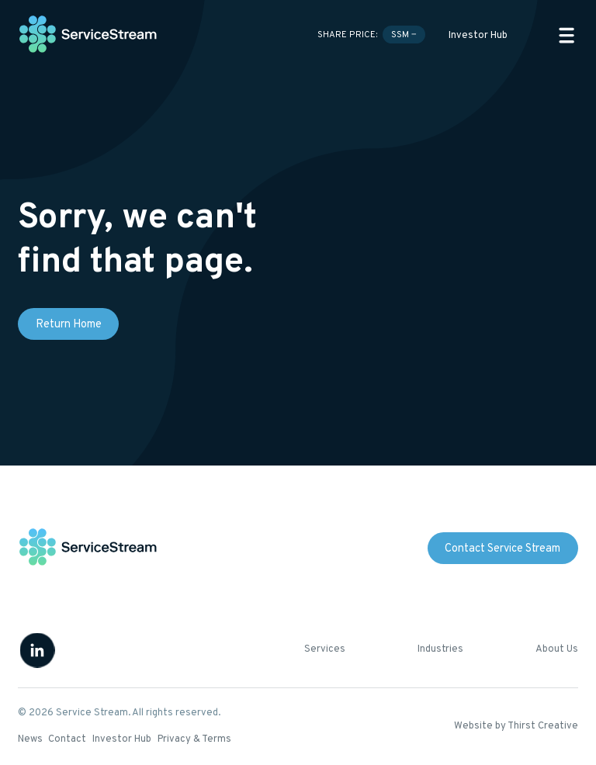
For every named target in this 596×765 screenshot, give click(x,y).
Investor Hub (478, 35)
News (30, 739)
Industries (440, 649)
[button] (566, 35)
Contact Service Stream (502, 549)
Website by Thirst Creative (516, 726)
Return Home (69, 324)
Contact (67, 739)
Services (324, 649)
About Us (556, 649)
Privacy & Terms (194, 739)
